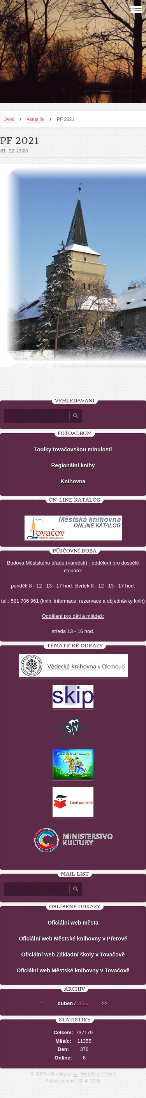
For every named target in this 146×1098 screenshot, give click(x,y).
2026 (82, 1003)
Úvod (9, 119)
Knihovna (73, 481)
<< (41, 1003)
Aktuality (35, 119)
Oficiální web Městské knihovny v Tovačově (73, 970)
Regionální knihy (73, 465)
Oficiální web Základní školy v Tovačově (73, 954)
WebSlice (90, 1074)
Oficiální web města (73, 923)
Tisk (108, 1074)
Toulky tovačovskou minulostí (73, 449)
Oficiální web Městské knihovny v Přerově (73, 938)
